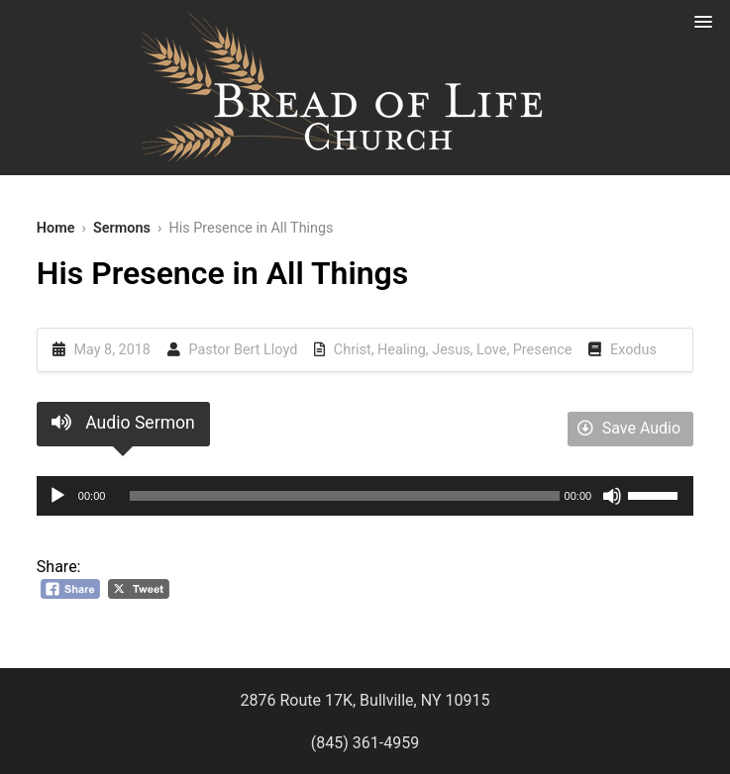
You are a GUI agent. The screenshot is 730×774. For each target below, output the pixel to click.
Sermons (122, 228)
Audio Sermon (123, 423)
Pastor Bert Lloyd (243, 349)
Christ (352, 349)
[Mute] (612, 496)
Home (56, 228)
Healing (401, 349)
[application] (365, 496)
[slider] (344, 496)
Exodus (633, 349)
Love (491, 349)
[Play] (57, 496)
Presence (543, 349)
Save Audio (628, 428)
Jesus (450, 349)
